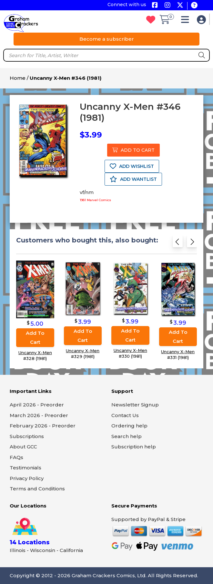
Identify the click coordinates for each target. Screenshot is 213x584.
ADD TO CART (133, 150)
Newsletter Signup (135, 405)
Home (17, 78)
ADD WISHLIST (132, 166)
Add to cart (35, 337)
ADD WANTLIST (133, 179)
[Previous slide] (178, 243)
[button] (186, 21)
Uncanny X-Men (35, 352)
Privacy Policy (27, 478)
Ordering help (129, 426)
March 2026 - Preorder (39, 415)
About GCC (23, 447)
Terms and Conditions (37, 489)
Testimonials (25, 468)
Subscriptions (27, 436)
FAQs (16, 457)
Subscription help (133, 447)
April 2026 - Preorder (37, 405)
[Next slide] (192, 243)
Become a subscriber (106, 39)
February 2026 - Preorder (43, 426)
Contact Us (125, 415)
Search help (126, 436)
